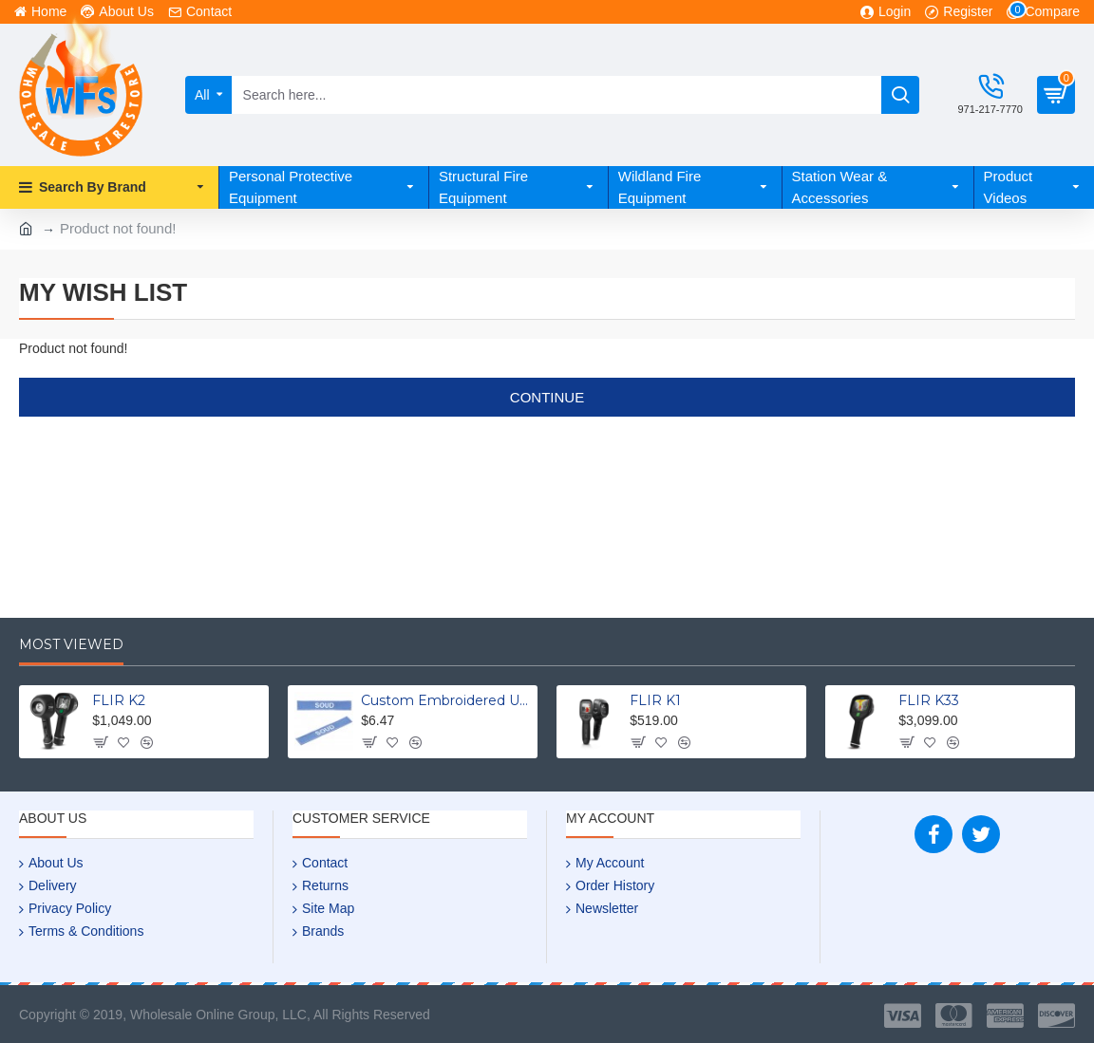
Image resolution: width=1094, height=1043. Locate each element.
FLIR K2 (118, 700)
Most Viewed (71, 645)
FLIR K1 (655, 700)
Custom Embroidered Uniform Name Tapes (446, 700)
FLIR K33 (928, 700)
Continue (547, 397)
